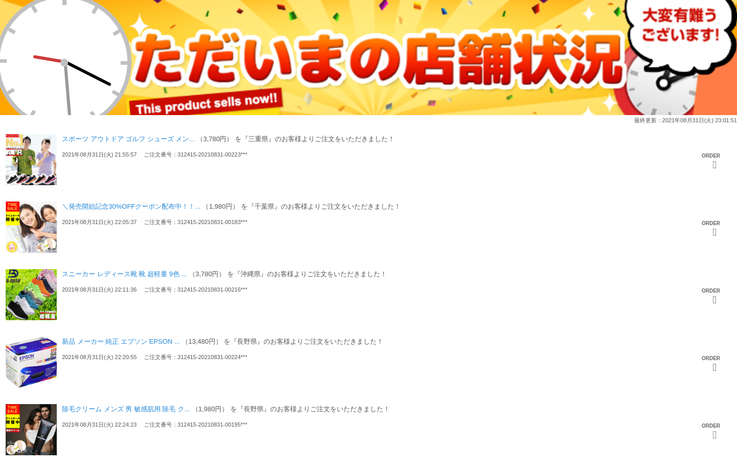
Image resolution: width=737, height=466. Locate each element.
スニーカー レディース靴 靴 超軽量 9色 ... (124, 274)
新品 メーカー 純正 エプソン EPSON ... (121, 341)
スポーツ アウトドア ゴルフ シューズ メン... (128, 139)
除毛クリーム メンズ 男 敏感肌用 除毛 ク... (126, 409)
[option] (368, 432)
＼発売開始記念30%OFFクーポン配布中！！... (131, 206)
